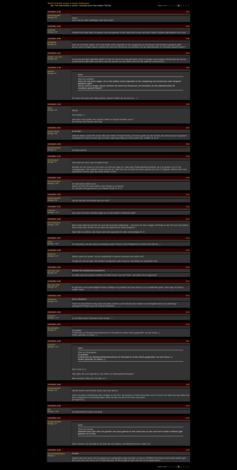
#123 (187, 406)
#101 (187, 12)
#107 (187, 128)
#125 (187, 450)
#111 (187, 194)
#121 (187, 341)
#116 (187, 267)
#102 (187, 26)
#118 (187, 296)
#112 (187, 207)
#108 (187, 144)
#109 (187, 156)
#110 (187, 178)
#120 (187, 324)
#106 (187, 104)
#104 (187, 53)
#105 (187, 67)
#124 (187, 418)
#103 (187, 39)
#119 (187, 312)
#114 (187, 238)
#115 (187, 250)
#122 (187, 384)
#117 (187, 281)
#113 (187, 219)
